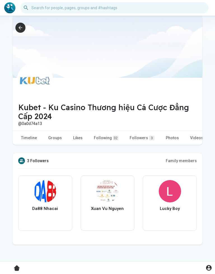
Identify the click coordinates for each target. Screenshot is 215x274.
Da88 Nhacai (45, 208)
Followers (142, 138)
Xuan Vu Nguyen (107, 208)
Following (106, 138)
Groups (55, 138)
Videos (196, 138)
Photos (172, 138)
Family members (181, 161)
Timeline (29, 138)
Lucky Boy (170, 208)
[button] (114, 7)
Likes (78, 138)
